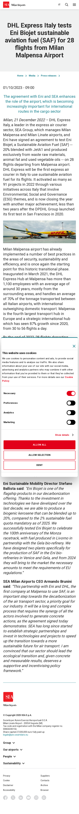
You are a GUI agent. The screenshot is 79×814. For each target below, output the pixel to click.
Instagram (36, 797)
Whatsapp (44, 797)
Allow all (39, 445)
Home (20, 75)
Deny (39, 465)
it (59, 4)
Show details (62, 435)
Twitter (13, 797)
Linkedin (21, 797)
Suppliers (45, 776)
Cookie (6, 780)
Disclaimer (8, 785)
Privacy (6, 776)
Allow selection (39, 455)
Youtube (28, 797)
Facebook (5, 797)
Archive (44, 785)
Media (32, 75)
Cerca (66, 4)
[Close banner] (74, 346)
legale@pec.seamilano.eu (15, 735)
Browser (45, 790)
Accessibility (9, 790)
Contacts (45, 780)
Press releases (48, 75)
